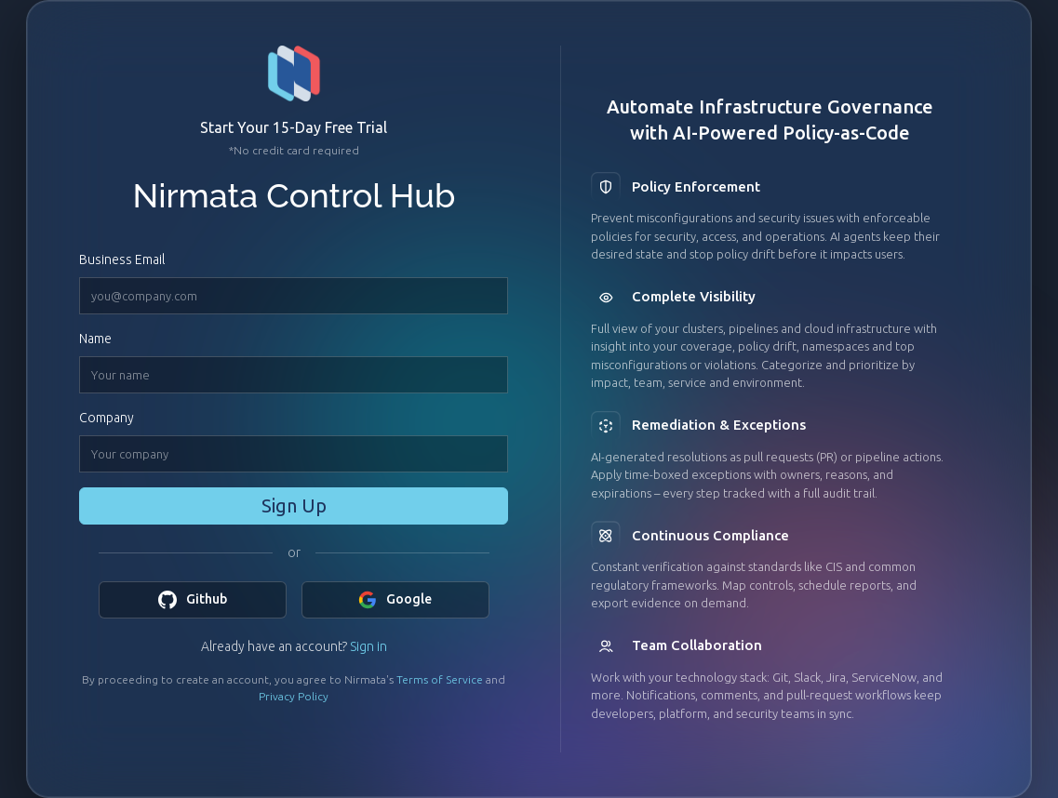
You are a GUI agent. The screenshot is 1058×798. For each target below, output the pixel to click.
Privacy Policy (293, 696)
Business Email (122, 259)
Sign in (368, 646)
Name (95, 338)
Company (106, 417)
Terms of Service (439, 679)
